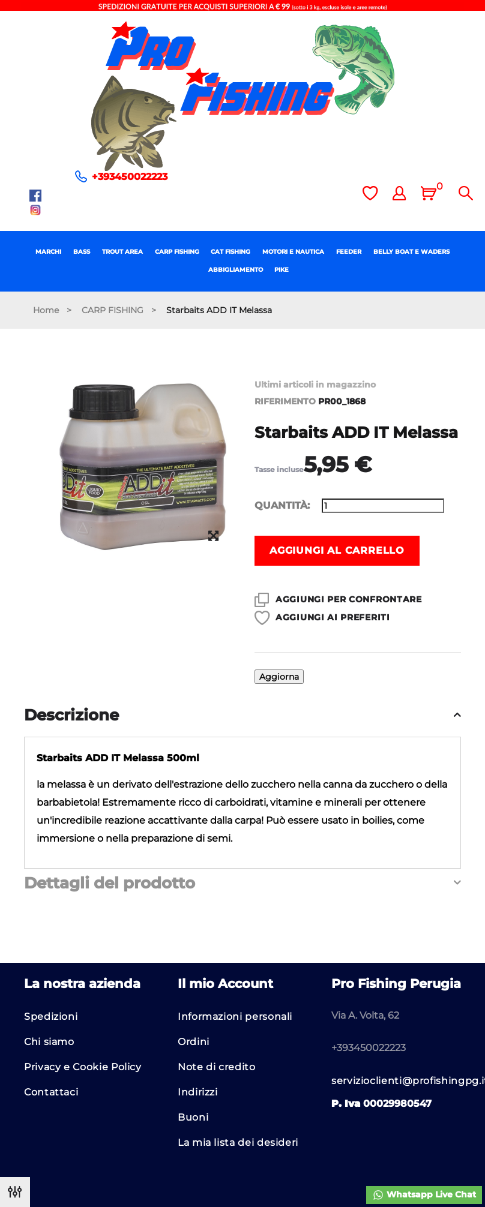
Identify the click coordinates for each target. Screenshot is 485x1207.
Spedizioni (50, 1016)
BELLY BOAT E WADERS (411, 252)
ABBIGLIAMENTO (235, 270)
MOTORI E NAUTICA (293, 252)
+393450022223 (129, 176)
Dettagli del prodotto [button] (109, 884)
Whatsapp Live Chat (424, 1195)
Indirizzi (198, 1092)
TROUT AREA (122, 252)
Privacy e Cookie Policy (83, 1067)
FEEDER (348, 252)
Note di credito (217, 1067)
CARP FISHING (177, 252)
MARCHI (48, 252)
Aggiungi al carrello (337, 550)
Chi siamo (49, 1041)
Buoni (193, 1117)
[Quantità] (383, 506)
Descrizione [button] (71, 716)
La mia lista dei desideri (238, 1142)
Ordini (193, 1041)
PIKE (281, 270)
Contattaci (51, 1092)
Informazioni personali (235, 1016)
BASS (81, 252)
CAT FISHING (230, 252)
